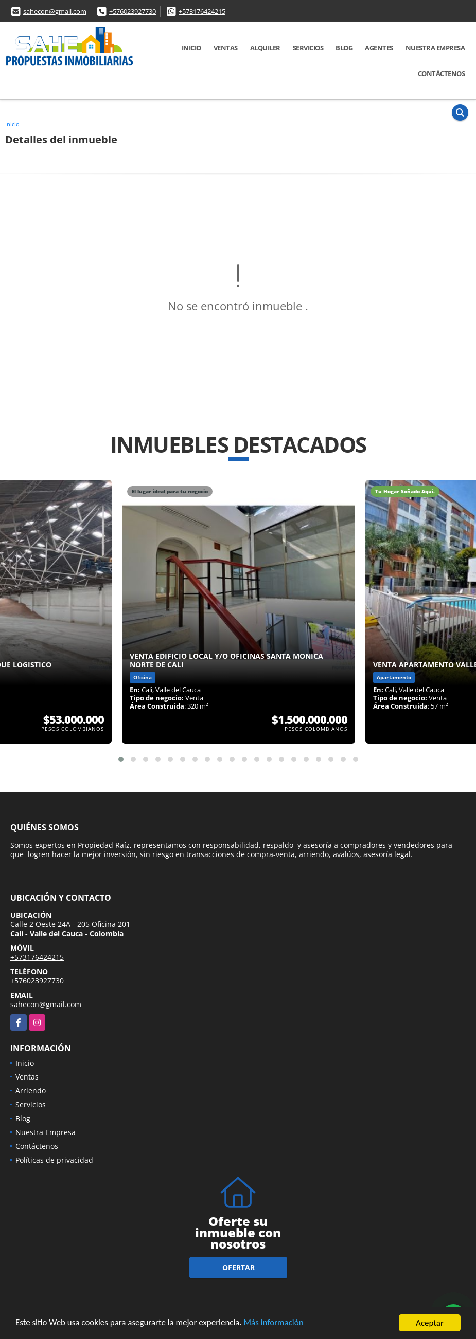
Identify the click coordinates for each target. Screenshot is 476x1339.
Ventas (226, 47)
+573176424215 (202, 11)
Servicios (308, 47)
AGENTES (379, 47)
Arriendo (30, 1090)
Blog (344, 47)
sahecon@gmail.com (54, 11)
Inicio (191, 47)
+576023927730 (132, 11)
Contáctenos (441, 73)
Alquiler (265, 47)
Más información (274, 1324)
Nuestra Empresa (435, 47)
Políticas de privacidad (54, 1160)
